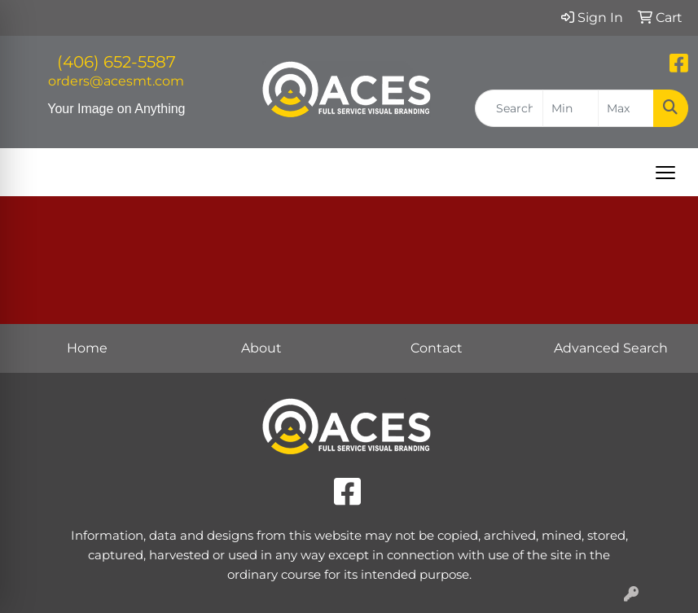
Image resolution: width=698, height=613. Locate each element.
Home (87, 348)
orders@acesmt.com (116, 81)
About (261, 348)
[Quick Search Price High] (626, 108)
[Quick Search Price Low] (570, 108)
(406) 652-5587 (116, 62)
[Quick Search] (509, 108)
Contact (436, 348)
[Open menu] (665, 172)
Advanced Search (611, 348)
